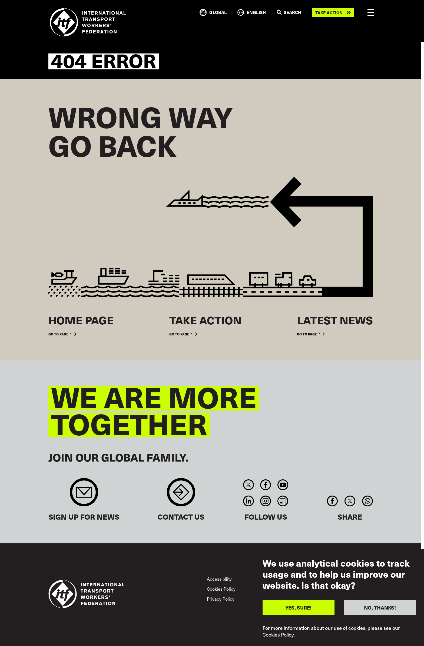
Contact (181, 495)
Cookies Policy (221, 589)
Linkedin (248, 501)
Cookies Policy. (279, 635)
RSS (283, 501)
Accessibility (219, 579)
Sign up (84, 495)
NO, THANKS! (380, 608)
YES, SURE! (298, 608)
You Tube (283, 484)
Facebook (265, 484)
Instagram (265, 501)
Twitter (248, 484)
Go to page (58, 334)
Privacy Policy (220, 599)
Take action (329, 12)
